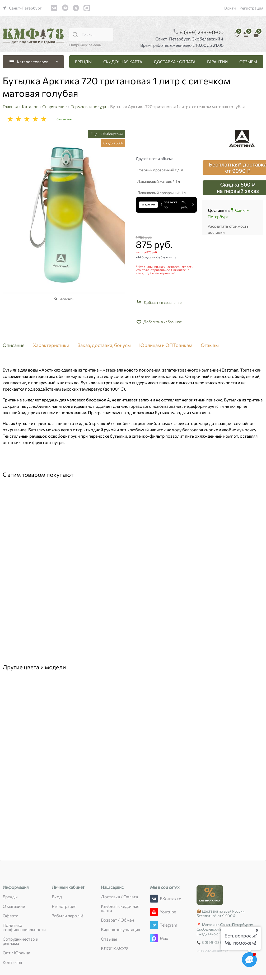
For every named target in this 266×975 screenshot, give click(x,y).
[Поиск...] (75, 34)
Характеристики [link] (51, 345)
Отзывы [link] (210, 345)
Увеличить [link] (66, 298)
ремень (94, 45)
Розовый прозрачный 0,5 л (160, 170)
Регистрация (251, 8)
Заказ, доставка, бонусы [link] (104, 345)
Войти (230, 8)
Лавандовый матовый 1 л (158, 181)
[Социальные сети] (249, 959)
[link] (22, 8)
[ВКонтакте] (154, 899)
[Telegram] (154, 925)
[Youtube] (154, 912)
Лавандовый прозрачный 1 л (161, 192)
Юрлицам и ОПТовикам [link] (165, 345)
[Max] (154, 938)
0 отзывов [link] (64, 119)
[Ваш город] (257, 930)
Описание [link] (14, 345)
